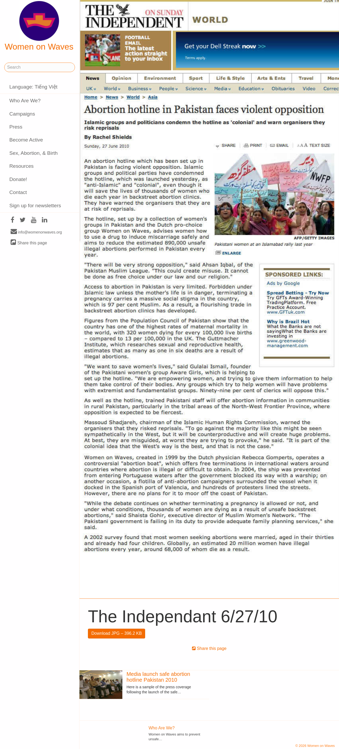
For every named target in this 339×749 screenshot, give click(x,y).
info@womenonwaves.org (36, 232)
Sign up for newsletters (35, 205)
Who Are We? (25, 100)
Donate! (18, 179)
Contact (18, 192)
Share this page (29, 242)
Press (15, 127)
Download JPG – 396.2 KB (116, 633)
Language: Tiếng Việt (33, 87)
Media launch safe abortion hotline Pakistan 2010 (158, 677)
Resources (21, 166)
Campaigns (22, 114)
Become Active (26, 140)
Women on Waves (39, 26)
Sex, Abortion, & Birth (33, 153)
